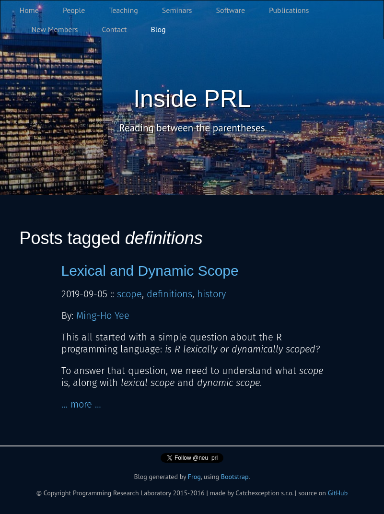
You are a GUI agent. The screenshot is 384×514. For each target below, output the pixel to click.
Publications (289, 10)
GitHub (338, 493)
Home (29, 10)
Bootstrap (235, 476)
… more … (81, 404)
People (74, 10)
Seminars (177, 10)
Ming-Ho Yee (102, 315)
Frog (194, 476)
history (211, 294)
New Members (55, 29)
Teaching (123, 10)
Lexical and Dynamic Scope (150, 271)
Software (230, 10)
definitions (169, 294)
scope (129, 294)
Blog (158, 29)
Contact (114, 29)
